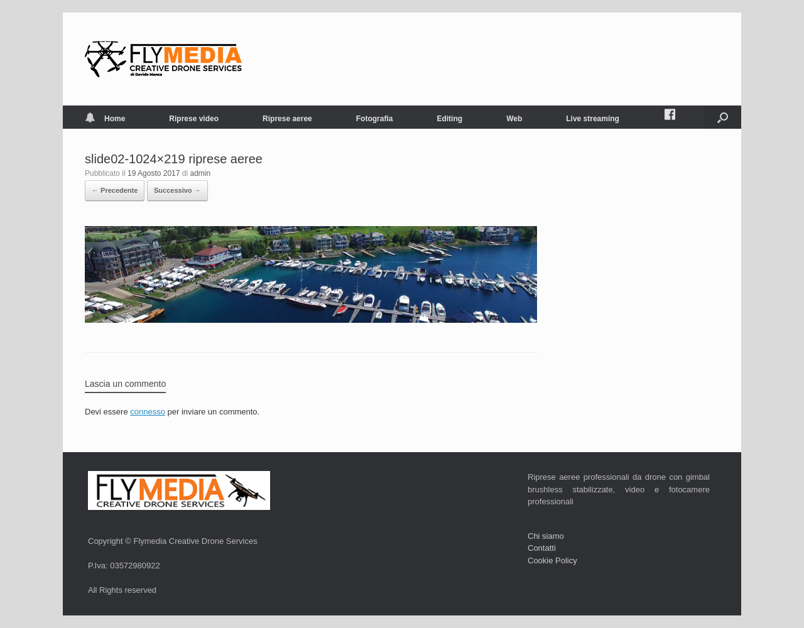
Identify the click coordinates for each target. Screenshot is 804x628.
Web (514, 118)
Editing (449, 118)
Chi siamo (546, 536)
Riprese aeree (287, 118)
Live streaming (592, 118)
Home (105, 118)
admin (200, 173)
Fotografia (374, 118)
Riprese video (194, 118)
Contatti (542, 548)
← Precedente (115, 190)
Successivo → (177, 190)
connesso (147, 411)
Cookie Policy (552, 560)
